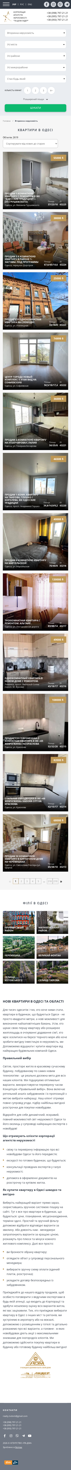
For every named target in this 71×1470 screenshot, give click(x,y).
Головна (7, 120)
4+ (51, 90)
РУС (22, 4)
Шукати (35, 107)
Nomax (18, 1447)
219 (55, 881)
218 (50, 881)
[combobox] (35, 44)
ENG (30, 4)
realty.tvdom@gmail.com (15, 1416)
